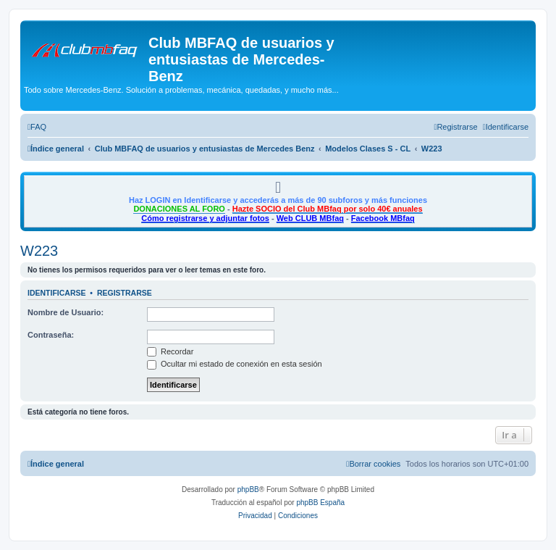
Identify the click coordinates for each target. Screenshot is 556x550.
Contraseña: (51, 334)
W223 (39, 251)
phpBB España (320, 503)
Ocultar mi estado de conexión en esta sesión (234, 363)
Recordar (170, 351)
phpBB (248, 489)
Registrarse (124, 292)
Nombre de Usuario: (66, 312)
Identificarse (57, 292)
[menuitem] (37, 127)
